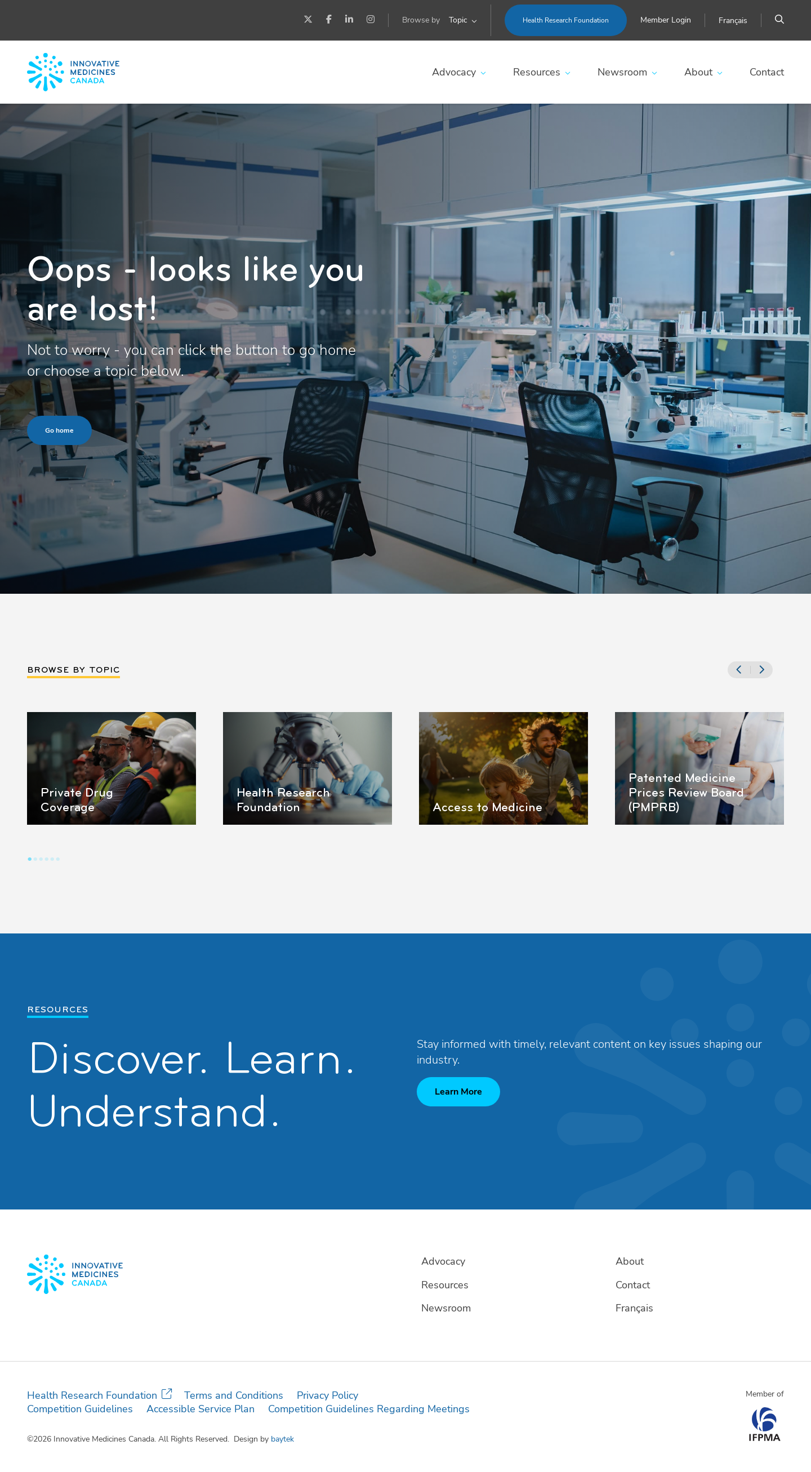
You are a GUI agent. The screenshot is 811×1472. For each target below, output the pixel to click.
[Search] (779, 20)
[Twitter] (308, 20)
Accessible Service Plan (200, 1409)
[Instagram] (371, 20)
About (698, 72)
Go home (59, 430)
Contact (767, 72)
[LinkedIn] (349, 20)
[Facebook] (329, 20)
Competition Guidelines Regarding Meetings (369, 1409)
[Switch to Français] (733, 21)
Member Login (665, 20)
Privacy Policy (327, 1395)
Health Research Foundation (566, 20)
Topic (458, 20)
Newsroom (622, 72)
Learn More (458, 1092)
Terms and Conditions (233, 1395)
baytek (282, 1439)
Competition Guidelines (80, 1409)
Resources (536, 72)
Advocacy (454, 72)
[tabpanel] (111, 768)
